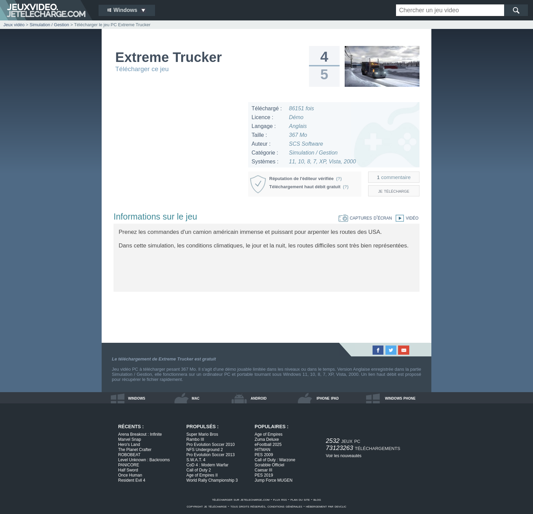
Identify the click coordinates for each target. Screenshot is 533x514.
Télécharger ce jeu (142, 69)
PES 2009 (264, 454)
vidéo (405, 217)
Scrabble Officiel (269, 465)
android (259, 398)
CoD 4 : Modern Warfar (207, 465)
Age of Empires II (202, 475)
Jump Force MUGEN (273, 480)
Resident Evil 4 (131, 480)
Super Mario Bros (202, 434)
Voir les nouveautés (344, 455)
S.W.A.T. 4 (195, 459)
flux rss (280, 499)
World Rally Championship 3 (212, 480)
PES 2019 (264, 475)
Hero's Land (129, 444)
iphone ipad (327, 398)
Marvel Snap (129, 439)
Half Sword (128, 470)
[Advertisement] (178, 149)
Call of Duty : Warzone (275, 459)
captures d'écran (365, 217)
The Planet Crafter (135, 449)
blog (317, 499)
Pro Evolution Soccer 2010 (210, 444)
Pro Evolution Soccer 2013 (210, 454)
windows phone (400, 398)
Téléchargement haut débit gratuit (308, 186)
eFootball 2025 (268, 444)
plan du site (300, 499)
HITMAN (262, 449)
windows (136, 398)
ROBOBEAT (129, 454)
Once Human (130, 475)
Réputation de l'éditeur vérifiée (305, 178)
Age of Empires (268, 434)
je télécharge (394, 191)
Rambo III (195, 439)
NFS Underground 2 (204, 449)
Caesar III (263, 470)
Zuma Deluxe (267, 439)
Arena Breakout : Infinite (140, 434)
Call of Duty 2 (198, 470)
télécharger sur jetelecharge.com (241, 499)
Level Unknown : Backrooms (144, 459)
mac (196, 398)
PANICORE (128, 465)
